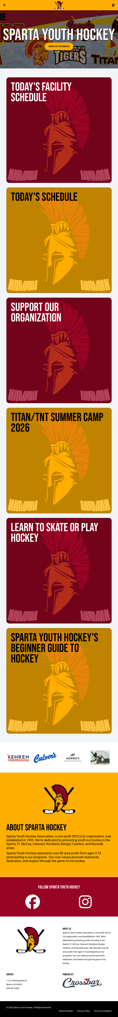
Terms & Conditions (103, 1011)
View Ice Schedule (59, 46)
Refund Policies (66, 1011)
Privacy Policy (83, 1011)
